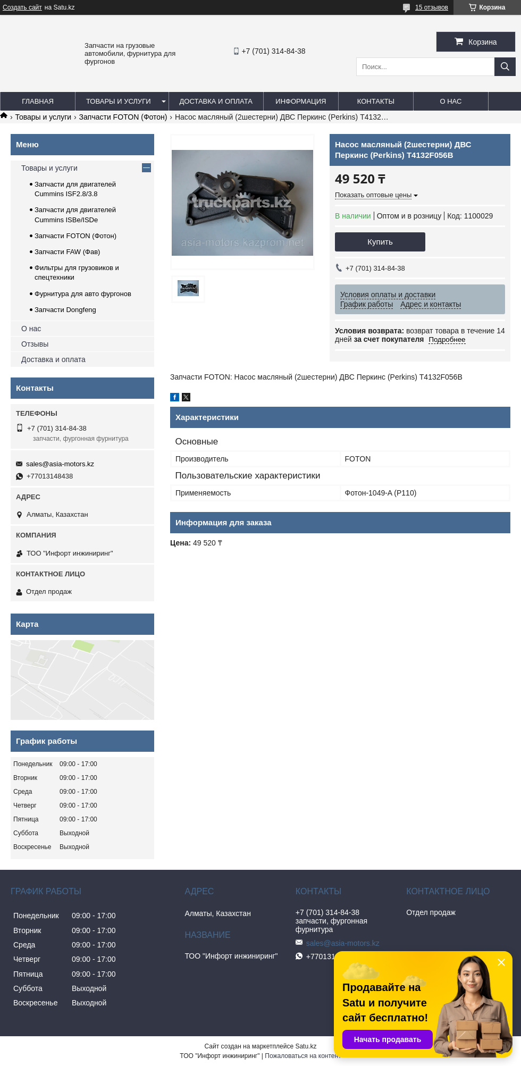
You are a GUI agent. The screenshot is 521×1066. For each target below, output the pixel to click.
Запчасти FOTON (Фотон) (123, 117)
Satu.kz (305, 1046)
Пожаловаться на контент (303, 1056)
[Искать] (505, 66)
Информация (300, 101)
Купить (379, 241)
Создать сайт (22, 7)
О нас (450, 101)
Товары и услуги (118, 101)
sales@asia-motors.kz (60, 464)
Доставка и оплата (216, 101)
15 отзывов (431, 7)
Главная (38, 101)
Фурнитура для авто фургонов (83, 294)
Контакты (375, 101)
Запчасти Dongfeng (65, 310)
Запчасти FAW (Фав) (67, 252)
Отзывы (34, 344)
